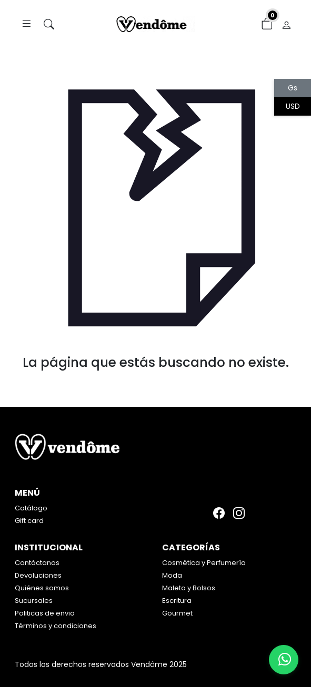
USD (293, 106)
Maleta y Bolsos (188, 588)
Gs (292, 88)
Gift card (29, 521)
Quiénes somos (42, 588)
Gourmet (177, 613)
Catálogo (31, 508)
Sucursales (34, 601)
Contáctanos (37, 563)
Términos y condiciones (55, 626)
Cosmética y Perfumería (204, 563)
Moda (172, 575)
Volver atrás (155, 384)
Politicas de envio (45, 613)
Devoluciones (38, 575)
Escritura (177, 601)
